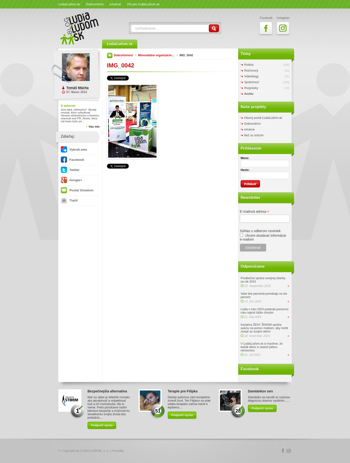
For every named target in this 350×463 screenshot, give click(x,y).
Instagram (289, 450)
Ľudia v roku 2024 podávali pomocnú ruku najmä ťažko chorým (264, 311)
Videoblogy (251, 76)
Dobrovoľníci (95, 4)
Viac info (94, 126)
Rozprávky (251, 88)
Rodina (249, 64)
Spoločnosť (251, 82)
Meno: (245, 158)
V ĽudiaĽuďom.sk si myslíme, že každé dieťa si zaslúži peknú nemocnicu (262, 347)
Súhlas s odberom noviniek (260, 231)
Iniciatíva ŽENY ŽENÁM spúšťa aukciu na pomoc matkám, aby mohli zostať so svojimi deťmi (264, 328)
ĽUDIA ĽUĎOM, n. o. (95, 451)
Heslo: (245, 170)
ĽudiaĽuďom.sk (69, 4)
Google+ (71, 180)
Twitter (70, 170)
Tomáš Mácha (77, 88)
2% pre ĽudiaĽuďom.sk (143, 4)
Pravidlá (117, 451)
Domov (110, 55)
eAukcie (115, 4)
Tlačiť (69, 200)
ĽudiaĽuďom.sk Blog (79, 28)
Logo (175, 451)
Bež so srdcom (253, 135)
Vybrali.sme (74, 149)
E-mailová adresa (254, 211)
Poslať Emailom (77, 190)
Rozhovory (251, 70)
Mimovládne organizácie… (156, 55)
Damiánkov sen (260, 391)
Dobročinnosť (123, 55)
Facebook (72, 160)
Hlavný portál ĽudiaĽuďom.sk (263, 118)
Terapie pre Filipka (183, 391)
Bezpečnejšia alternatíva (107, 391)
